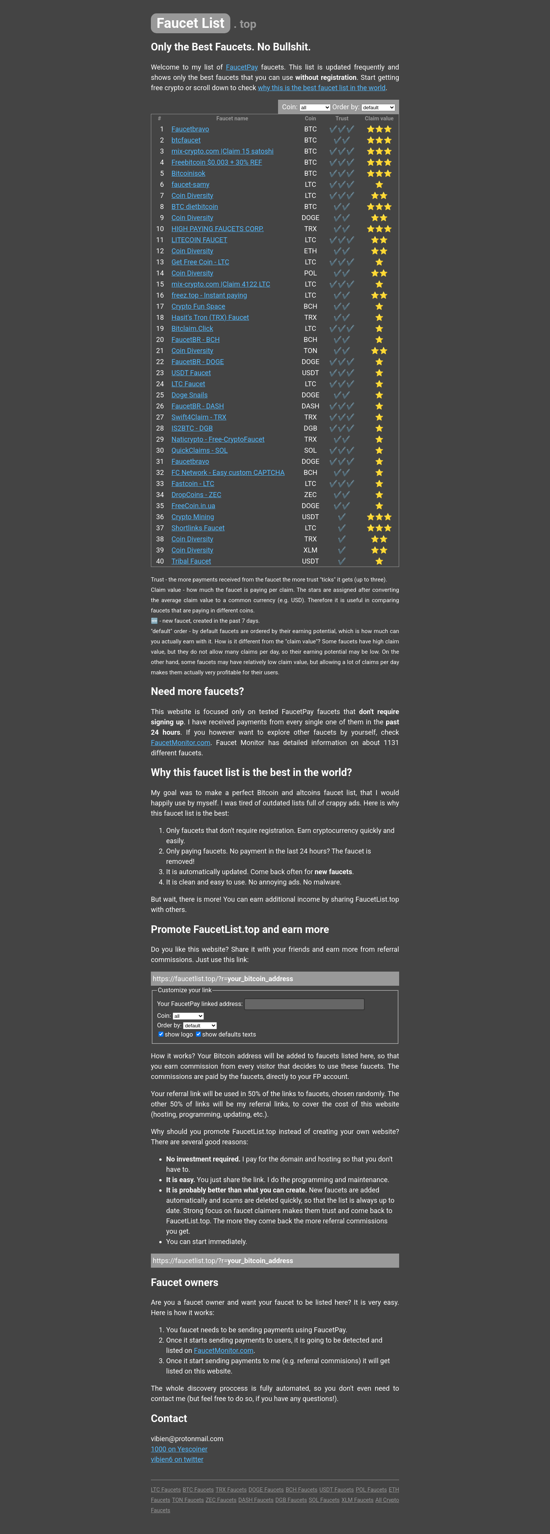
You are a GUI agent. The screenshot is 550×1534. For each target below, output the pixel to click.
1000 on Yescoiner (179, 1449)
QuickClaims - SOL (199, 450)
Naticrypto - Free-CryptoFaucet (218, 439)
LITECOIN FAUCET (199, 240)
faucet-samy (190, 184)
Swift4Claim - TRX (198, 417)
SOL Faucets (324, 1500)
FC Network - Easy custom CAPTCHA (228, 472)
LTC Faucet (188, 384)
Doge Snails (189, 395)
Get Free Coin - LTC (200, 262)
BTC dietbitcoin (194, 206)
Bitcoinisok (188, 173)
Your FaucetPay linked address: (261, 1004)
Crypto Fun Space (198, 306)
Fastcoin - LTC (192, 483)
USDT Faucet (191, 373)
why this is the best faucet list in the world (321, 88)
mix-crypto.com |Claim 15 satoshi (222, 151)
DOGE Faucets (266, 1490)
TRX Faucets (231, 1490)
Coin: (306, 107)
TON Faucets (188, 1500)
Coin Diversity (192, 195)
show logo (176, 1034)
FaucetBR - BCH (195, 339)
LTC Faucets (166, 1490)
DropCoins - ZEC (196, 495)
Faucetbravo (190, 129)
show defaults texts (226, 1034)
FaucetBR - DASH (197, 406)
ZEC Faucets (220, 1500)
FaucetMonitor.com (180, 743)
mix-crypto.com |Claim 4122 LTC (220, 284)
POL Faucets (371, 1490)
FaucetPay (242, 67)
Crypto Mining (192, 517)
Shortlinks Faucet (198, 528)
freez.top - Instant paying (209, 295)
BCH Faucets (301, 1490)
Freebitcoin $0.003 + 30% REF (216, 162)
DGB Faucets (291, 1500)
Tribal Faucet (191, 561)
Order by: (363, 107)
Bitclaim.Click (192, 328)
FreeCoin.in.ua (193, 506)
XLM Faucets (357, 1500)
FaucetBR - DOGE (197, 362)
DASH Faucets (255, 1500)
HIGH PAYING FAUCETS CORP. (217, 229)
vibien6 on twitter (177, 1459)
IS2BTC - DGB (192, 428)
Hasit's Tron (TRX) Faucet (210, 317)
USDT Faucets (336, 1490)
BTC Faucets (198, 1490)
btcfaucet (186, 140)
